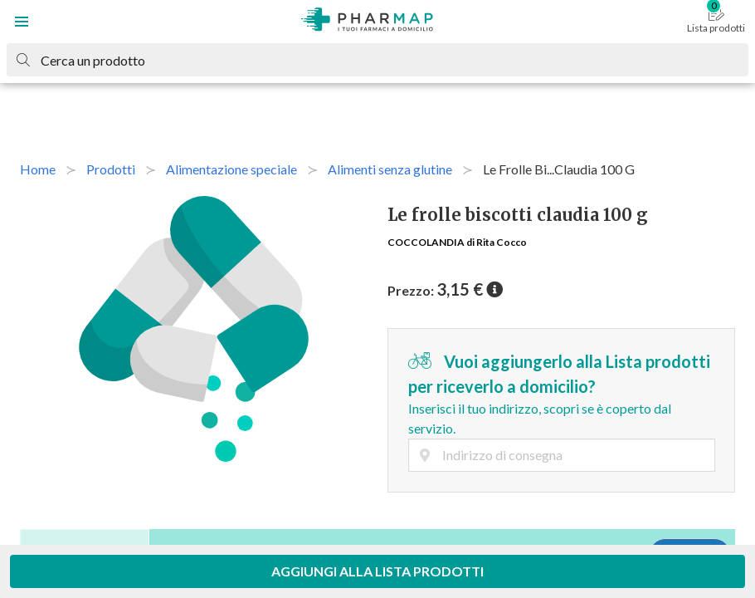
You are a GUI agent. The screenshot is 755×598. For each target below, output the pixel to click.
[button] (21, 21)
